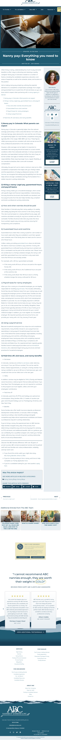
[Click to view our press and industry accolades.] (30, 694)
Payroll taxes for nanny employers (18, 111)
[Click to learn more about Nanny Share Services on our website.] (19, 654)
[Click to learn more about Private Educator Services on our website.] (19, 664)
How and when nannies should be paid (19, 105)
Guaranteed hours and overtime (17, 108)
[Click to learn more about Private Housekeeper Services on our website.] (42, 658)
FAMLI (27, 379)
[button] (7, 486)
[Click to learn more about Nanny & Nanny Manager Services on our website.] (19, 652)
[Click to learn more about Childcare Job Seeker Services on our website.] (19, 680)
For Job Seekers (20, 9)
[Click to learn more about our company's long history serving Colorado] (30, 688)
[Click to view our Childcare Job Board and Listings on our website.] (19, 672)
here (26, 460)
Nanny (6, 479)
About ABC (33, 9)
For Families (7, 9)
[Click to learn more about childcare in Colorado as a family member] (30, 692)
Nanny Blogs (12, 479)
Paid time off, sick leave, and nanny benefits (17, 118)
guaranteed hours (22, 243)
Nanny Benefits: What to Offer (16, 455)
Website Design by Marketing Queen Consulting (30, 738)
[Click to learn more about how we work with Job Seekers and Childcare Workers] (19, 676)
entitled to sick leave (23, 363)
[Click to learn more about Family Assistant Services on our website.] (19, 660)
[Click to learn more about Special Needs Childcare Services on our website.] (19, 656)
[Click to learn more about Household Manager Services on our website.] (42, 654)
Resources (51, 9)
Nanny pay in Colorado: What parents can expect (19, 98)
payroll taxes (21, 288)
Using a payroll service (14, 114)
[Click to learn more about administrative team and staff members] (30, 690)
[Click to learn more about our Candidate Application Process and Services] (19, 678)
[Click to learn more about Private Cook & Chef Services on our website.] (42, 656)
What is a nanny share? (30, 523)
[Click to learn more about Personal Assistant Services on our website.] (42, 652)
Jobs (42, 9)
